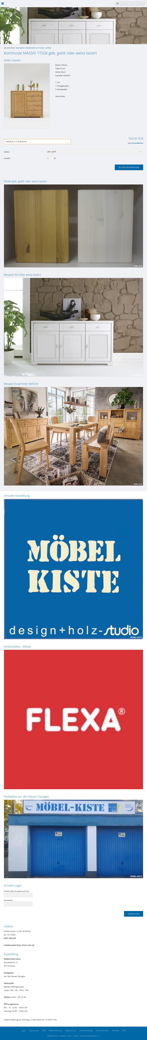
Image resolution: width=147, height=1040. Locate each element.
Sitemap (115, 1030)
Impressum (34, 1030)
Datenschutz (70, 1030)
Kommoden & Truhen (35, 48)
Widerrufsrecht (55, 1030)
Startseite (20, 48)
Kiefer (48, 48)
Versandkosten (137, 143)
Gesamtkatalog (86, 1030)
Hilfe (124, 1030)
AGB (44, 1030)
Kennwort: (8, 900)
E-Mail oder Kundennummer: (17, 891)
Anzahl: (7, 158)
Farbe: (6, 152)
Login (23, 1030)
